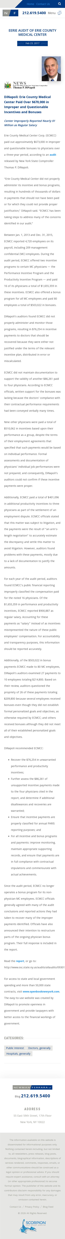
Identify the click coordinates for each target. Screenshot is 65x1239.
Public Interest (15, 1048)
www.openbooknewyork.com (41, 992)
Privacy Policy (32, 1207)
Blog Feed (48, 1207)
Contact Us (43, 4)
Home (30, 4)
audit (53, 155)
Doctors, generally (39, 1048)
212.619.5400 (34, 13)
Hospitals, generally (18, 1054)
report (20, 961)
